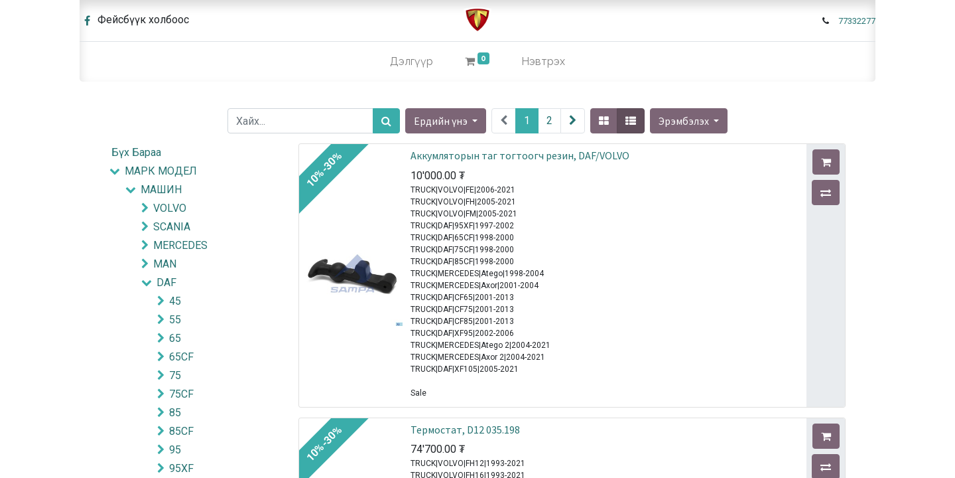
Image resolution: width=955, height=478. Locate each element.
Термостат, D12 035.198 (465, 429)
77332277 (856, 21)
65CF (181, 357)
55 (175, 319)
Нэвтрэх (543, 61)
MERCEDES (180, 245)
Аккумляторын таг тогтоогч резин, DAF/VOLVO (520, 155)
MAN (164, 264)
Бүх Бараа (136, 152)
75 (175, 375)
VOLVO (169, 208)
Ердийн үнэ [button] (442, 120)
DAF (166, 282)
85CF (181, 431)
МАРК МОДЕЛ (161, 171)
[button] (689, 120)
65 (175, 338)
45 (175, 301)
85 (175, 412)
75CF (181, 394)
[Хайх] (386, 120)
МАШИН (161, 189)
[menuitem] (411, 61)
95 (175, 449)
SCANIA (171, 226)
